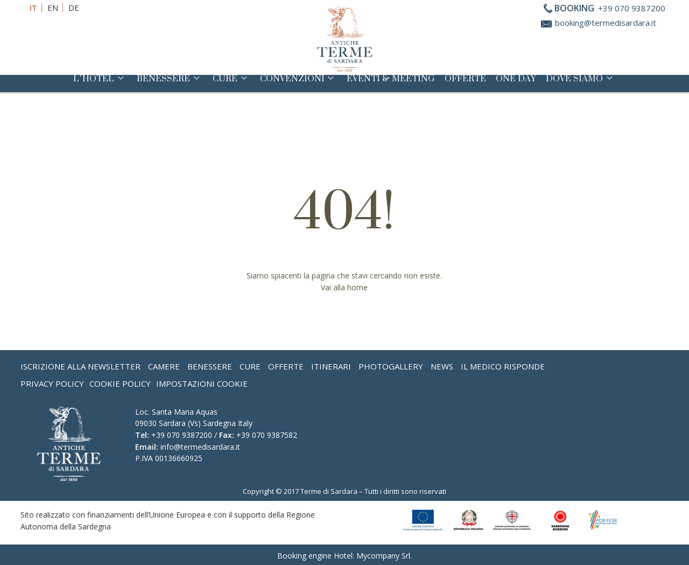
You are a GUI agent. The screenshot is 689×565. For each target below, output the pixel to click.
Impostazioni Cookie (202, 383)
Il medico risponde (503, 366)
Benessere (170, 83)
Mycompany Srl (383, 555)
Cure (231, 83)
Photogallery (390, 366)
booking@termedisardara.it (605, 22)
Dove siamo (581, 83)
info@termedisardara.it (200, 447)
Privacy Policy (52, 383)
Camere (164, 366)
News (442, 366)
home (357, 287)
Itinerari (331, 366)
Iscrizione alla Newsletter (80, 366)
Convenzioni (299, 83)
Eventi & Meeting (391, 83)
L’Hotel (100, 83)
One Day (516, 83)
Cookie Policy (120, 383)
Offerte (465, 83)
